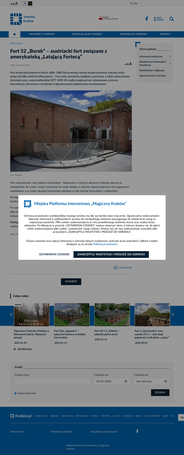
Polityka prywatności (105, 244)
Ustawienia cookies (54, 254)
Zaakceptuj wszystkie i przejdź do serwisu (111, 254)
